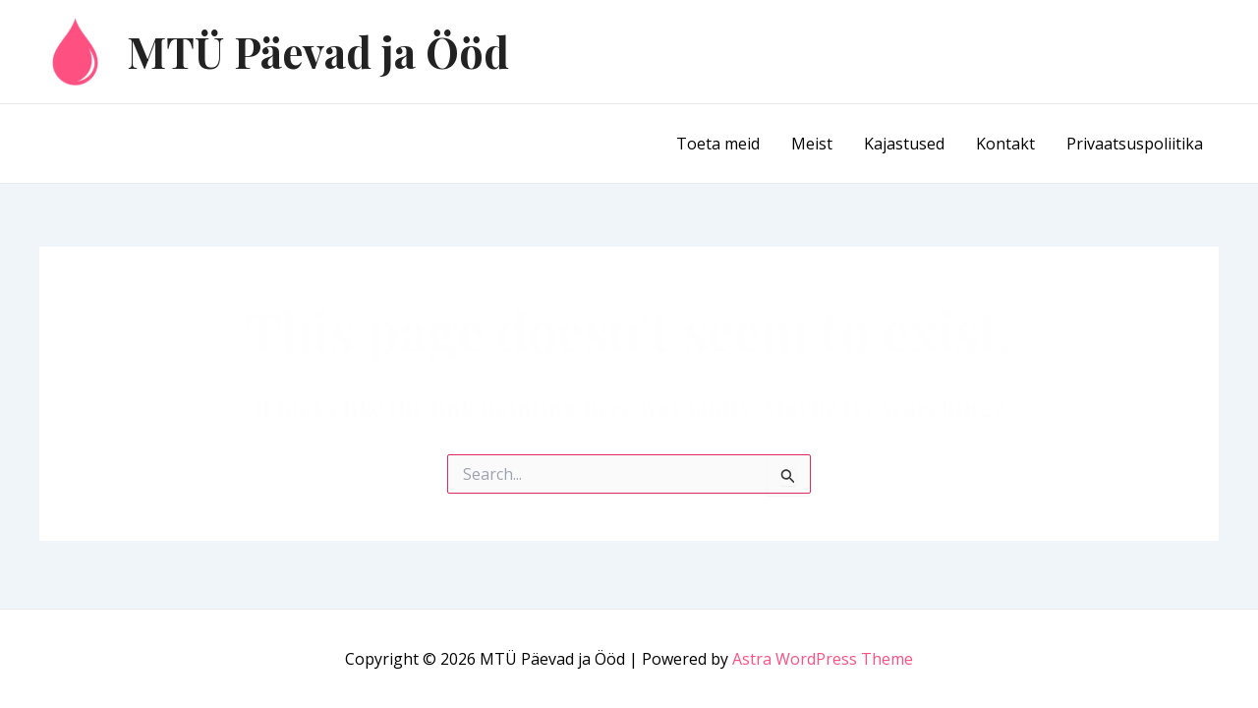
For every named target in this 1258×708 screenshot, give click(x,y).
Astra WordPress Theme (822, 659)
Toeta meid (718, 143)
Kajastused (904, 143)
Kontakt (1005, 143)
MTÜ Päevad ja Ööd (318, 51)
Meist (811, 143)
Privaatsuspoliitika (1134, 143)
